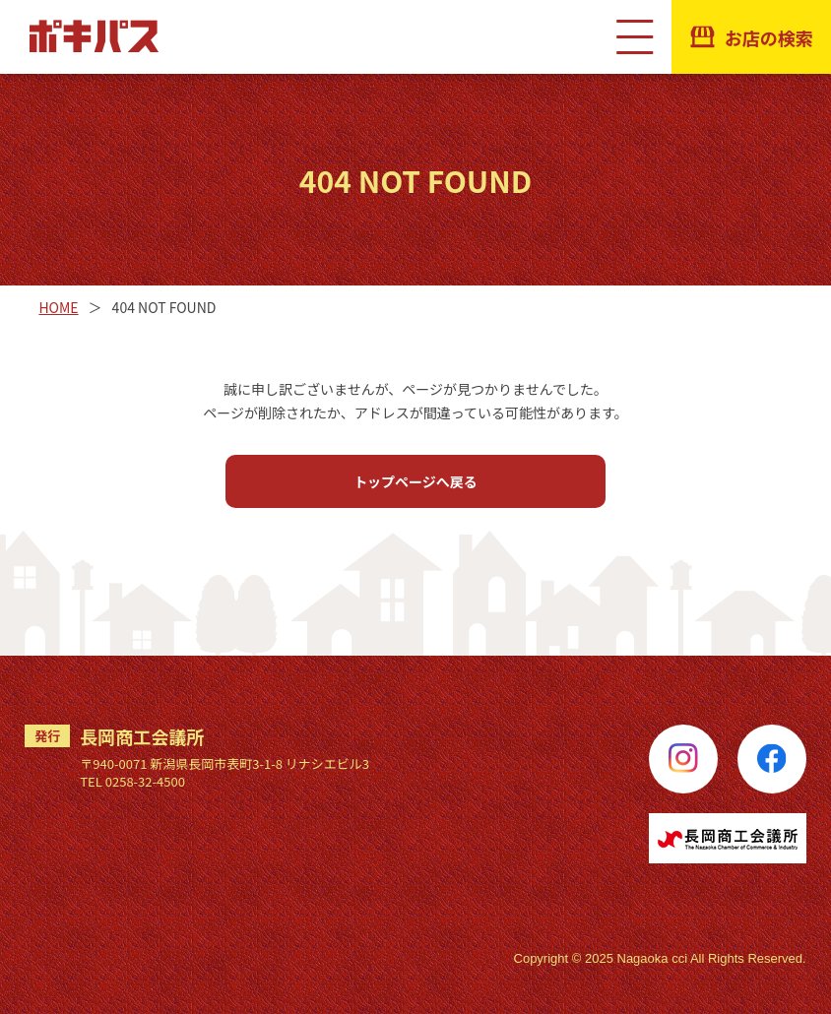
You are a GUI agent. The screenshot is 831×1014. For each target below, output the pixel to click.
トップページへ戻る (415, 481)
